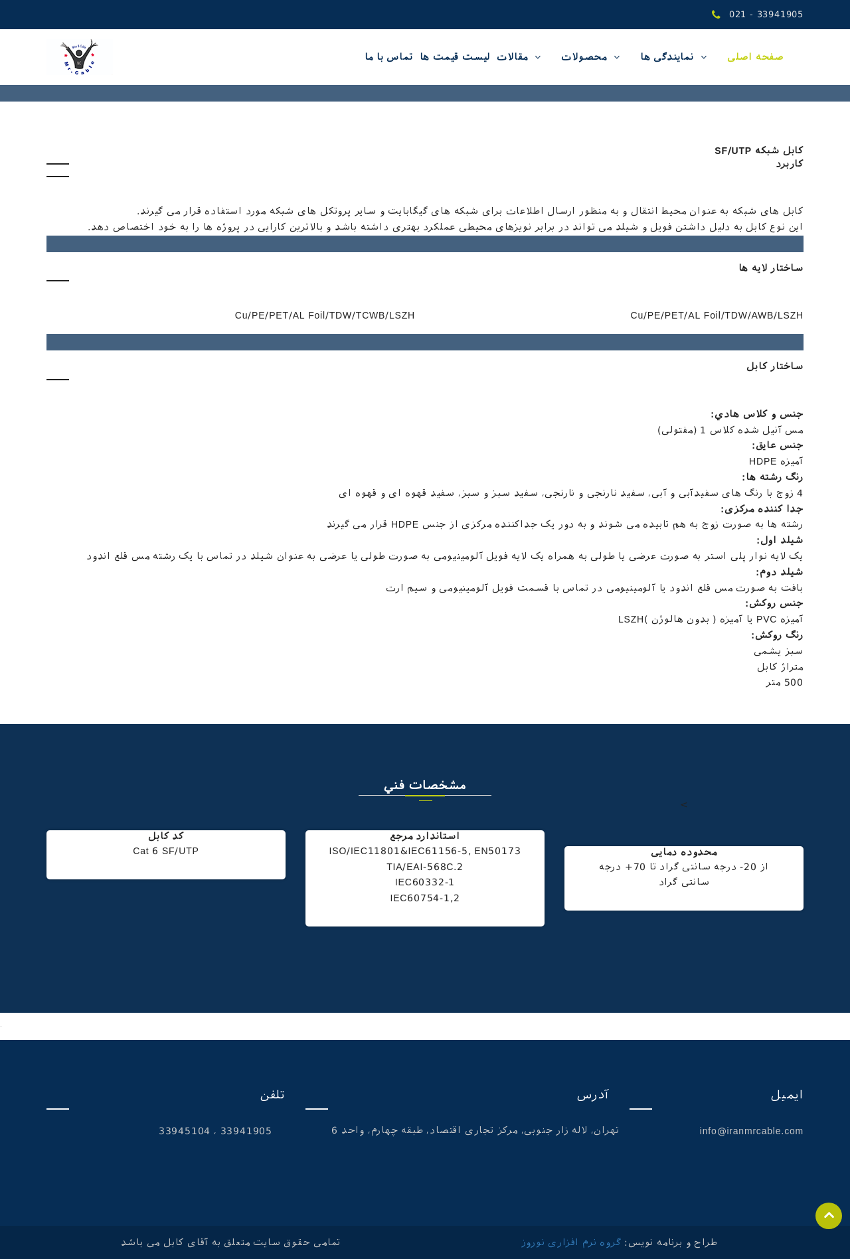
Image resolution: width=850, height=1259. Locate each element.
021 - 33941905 (758, 15)
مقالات (512, 57)
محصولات (584, 57)
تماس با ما (389, 57)
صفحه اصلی (755, 57)
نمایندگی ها (667, 57)
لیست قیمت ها (455, 57)
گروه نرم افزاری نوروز (571, 1242)
